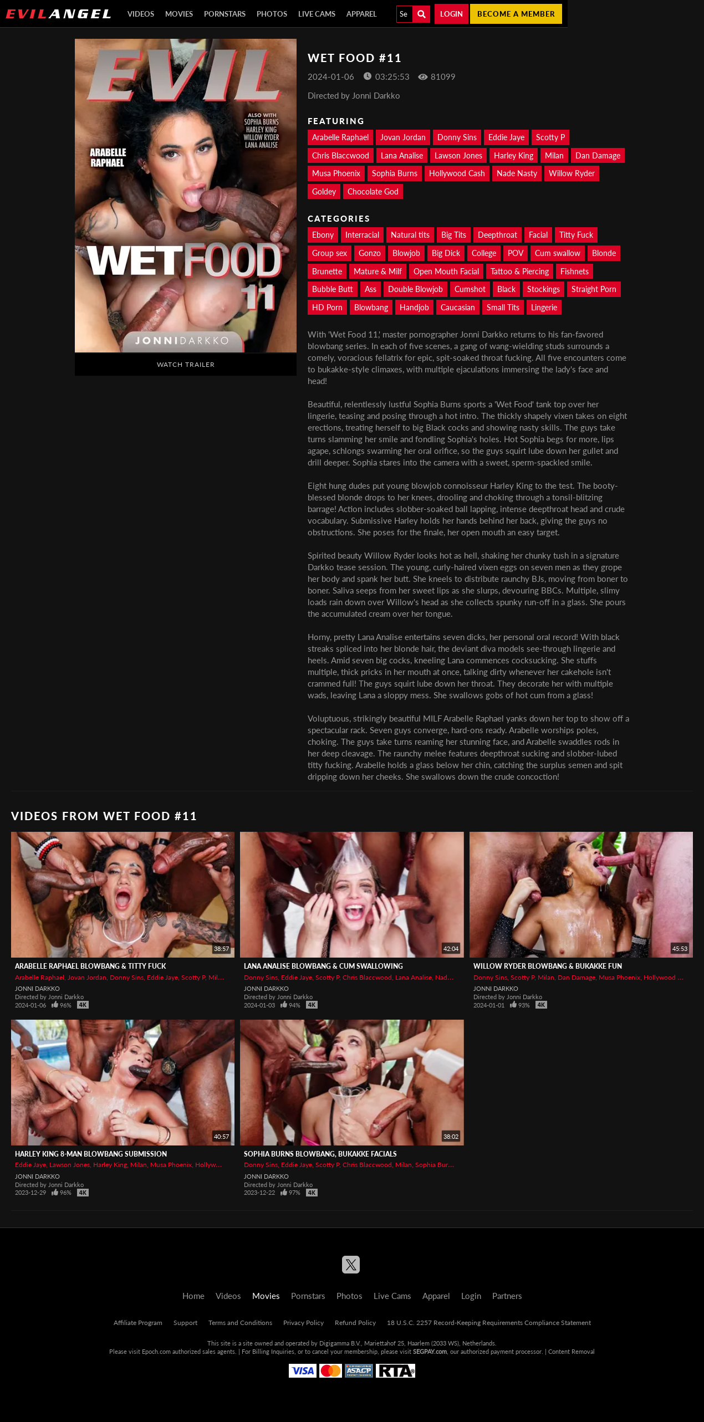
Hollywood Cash (457, 173)
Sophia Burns (394, 173)
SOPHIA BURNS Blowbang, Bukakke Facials (320, 1154)
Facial (538, 234)
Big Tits (453, 234)
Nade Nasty (517, 173)
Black (506, 289)
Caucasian (458, 307)
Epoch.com (156, 1351)
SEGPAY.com (430, 1351)
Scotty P (550, 137)
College (484, 253)
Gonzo (370, 253)
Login (451, 13)
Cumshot (470, 289)
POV (515, 253)
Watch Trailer (186, 364)
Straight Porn (594, 289)
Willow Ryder (572, 173)
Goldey (324, 191)
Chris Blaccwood (340, 155)
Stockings (543, 289)
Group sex (329, 253)
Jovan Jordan (403, 137)
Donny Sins (457, 137)
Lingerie (544, 307)
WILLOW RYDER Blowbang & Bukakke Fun (547, 966)
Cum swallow (557, 253)
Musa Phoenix (336, 173)
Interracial (362, 234)
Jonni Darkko (37, 988)
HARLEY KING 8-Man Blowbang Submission (91, 1154)
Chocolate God (373, 191)
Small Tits (503, 307)
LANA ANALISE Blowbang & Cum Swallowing (323, 966)
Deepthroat (497, 234)
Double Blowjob (415, 289)
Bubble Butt (332, 289)
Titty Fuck (576, 234)
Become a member (516, 13)
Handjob (414, 307)
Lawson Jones (458, 155)
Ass (370, 289)
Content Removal (571, 1351)
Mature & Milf (378, 271)
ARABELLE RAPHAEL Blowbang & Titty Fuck (90, 966)
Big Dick (446, 253)
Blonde (604, 253)
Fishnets (574, 271)
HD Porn (327, 307)
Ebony (323, 234)
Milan (554, 155)
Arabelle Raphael (340, 137)
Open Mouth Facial (446, 271)
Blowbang (371, 307)
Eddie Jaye (506, 137)
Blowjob (406, 253)
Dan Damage (597, 155)
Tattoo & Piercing (520, 271)
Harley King (513, 155)
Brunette (327, 271)
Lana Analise (402, 155)
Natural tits (410, 234)
